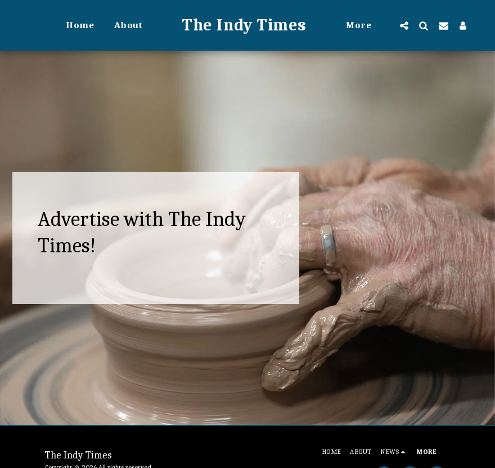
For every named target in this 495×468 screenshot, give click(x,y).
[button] (404, 25)
